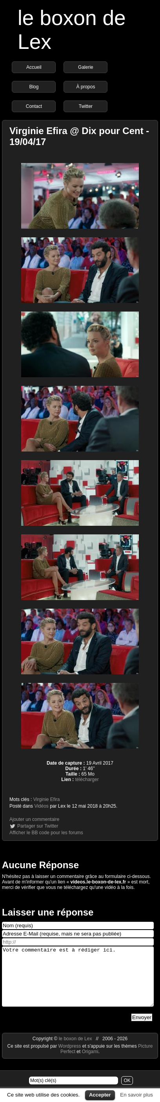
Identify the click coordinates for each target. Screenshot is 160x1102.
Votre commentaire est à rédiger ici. (78, 982)
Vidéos (41, 806)
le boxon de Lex (75, 1050)
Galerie (85, 67)
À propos (85, 87)
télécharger (87, 779)
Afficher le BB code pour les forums (46, 832)
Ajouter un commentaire (34, 819)
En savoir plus (136, 1095)
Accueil (34, 67)
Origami (90, 1063)
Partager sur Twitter (37, 826)
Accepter (100, 1095)
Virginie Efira (46, 799)
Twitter (86, 106)
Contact (34, 106)
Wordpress (70, 1058)
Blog (33, 87)
